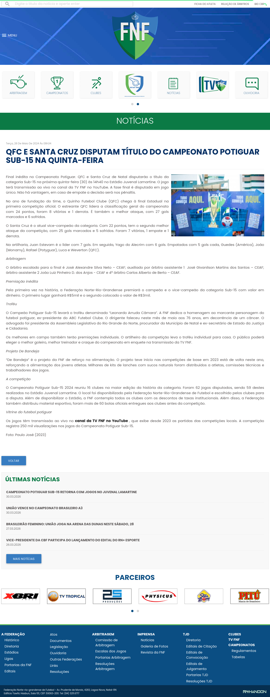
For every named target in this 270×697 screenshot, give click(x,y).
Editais (10, 671)
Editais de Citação (201, 646)
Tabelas (238, 657)
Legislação (59, 646)
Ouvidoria (58, 653)
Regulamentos (244, 650)
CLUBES (234, 634)
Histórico (12, 640)
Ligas (9, 658)
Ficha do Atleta (205, 4)
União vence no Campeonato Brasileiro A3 (44, 508)
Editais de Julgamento (196, 666)
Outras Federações (66, 659)
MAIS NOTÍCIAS (24, 559)
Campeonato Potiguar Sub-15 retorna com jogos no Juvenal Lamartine (71, 492)
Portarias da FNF (18, 665)
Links (54, 665)
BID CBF (259, 4)
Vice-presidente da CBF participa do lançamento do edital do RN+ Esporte (73, 540)
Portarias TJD (197, 675)
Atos (53, 634)
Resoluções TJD (199, 681)
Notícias (147, 640)
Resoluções (59, 671)
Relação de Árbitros (235, 4)
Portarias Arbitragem (112, 657)
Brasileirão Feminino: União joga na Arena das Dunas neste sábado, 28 (70, 524)
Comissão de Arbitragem (106, 642)
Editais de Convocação (197, 655)
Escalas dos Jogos (110, 651)
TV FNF (234, 639)
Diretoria (12, 646)
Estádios (12, 652)
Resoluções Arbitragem (105, 666)
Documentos (61, 640)
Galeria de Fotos (154, 646)
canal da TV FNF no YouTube (101, 420)
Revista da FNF (153, 652)
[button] (132, 104)
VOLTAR (13, 461)
